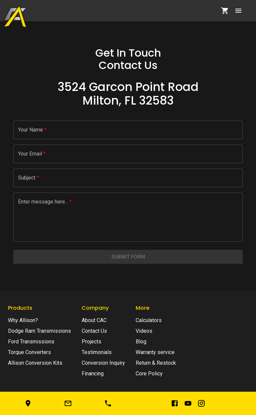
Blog (141, 341)
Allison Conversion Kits (35, 363)
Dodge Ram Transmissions (39, 331)
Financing (93, 373)
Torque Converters (29, 352)
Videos (144, 331)
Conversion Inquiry (103, 363)
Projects (91, 341)
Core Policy (149, 373)
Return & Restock (156, 363)
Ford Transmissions (31, 341)
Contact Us (94, 331)
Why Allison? (23, 320)
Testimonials (97, 352)
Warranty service (155, 352)
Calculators (149, 320)
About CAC (94, 320)
